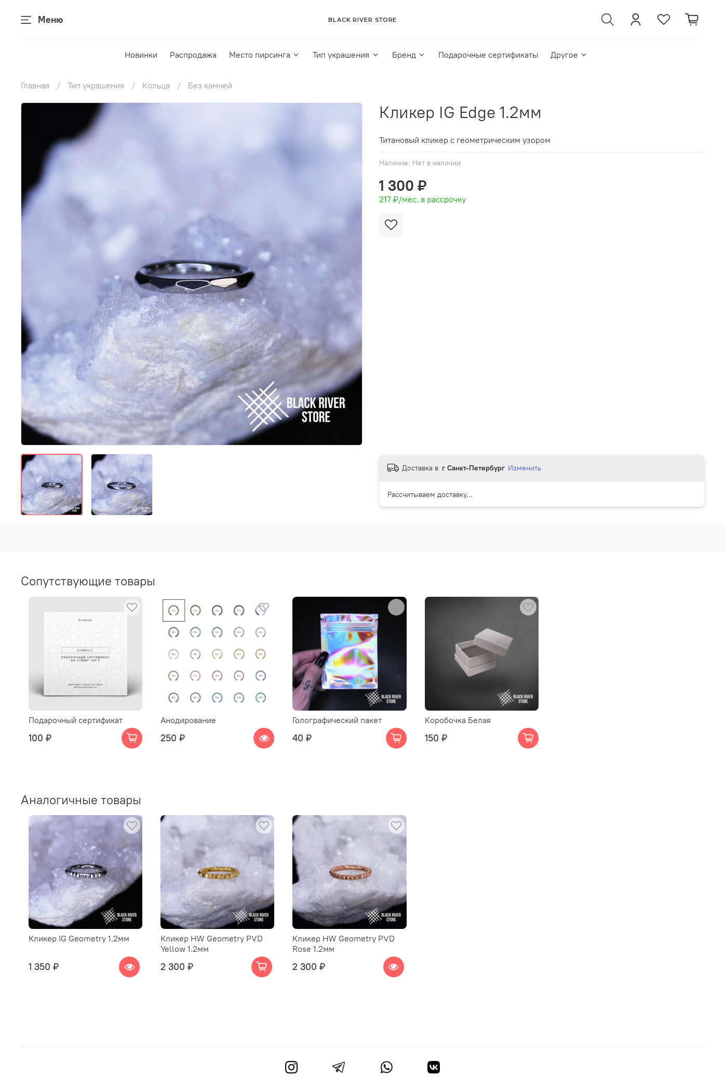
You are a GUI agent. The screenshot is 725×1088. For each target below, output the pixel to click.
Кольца (156, 85)
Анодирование (189, 728)
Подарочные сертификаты (488, 54)
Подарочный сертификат (68, 728)
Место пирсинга (264, 54)
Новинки (141, 54)
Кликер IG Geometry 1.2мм (71, 955)
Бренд (409, 54)
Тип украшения (346, 54)
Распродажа (193, 54)
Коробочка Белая (475, 728)
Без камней (210, 85)
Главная (35, 85)
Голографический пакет (346, 728)
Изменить (524, 468)
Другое (569, 54)
